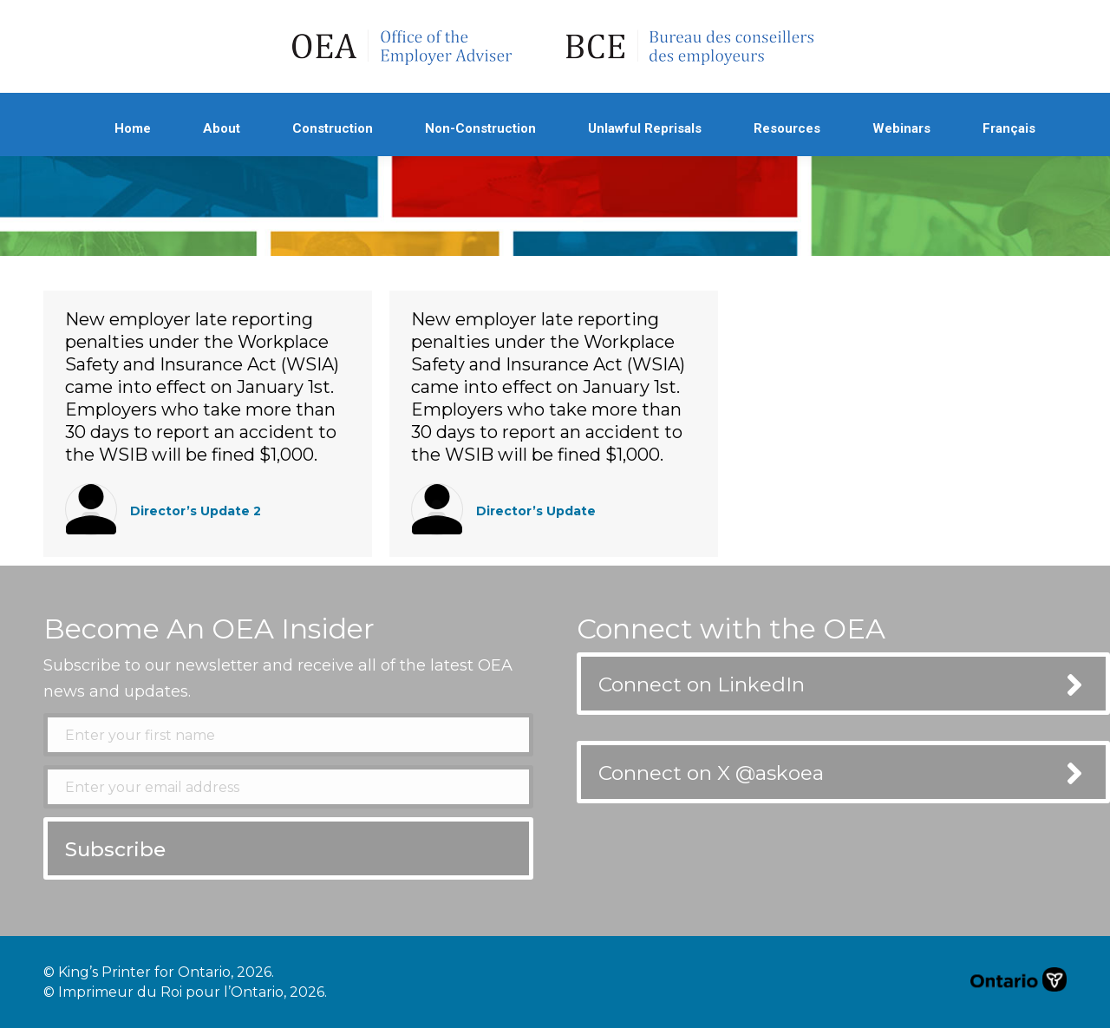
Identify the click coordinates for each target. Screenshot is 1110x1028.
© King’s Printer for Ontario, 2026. (158, 972)
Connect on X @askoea (711, 773)
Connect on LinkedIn (701, 684)
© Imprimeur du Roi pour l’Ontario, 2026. (185, 992)
